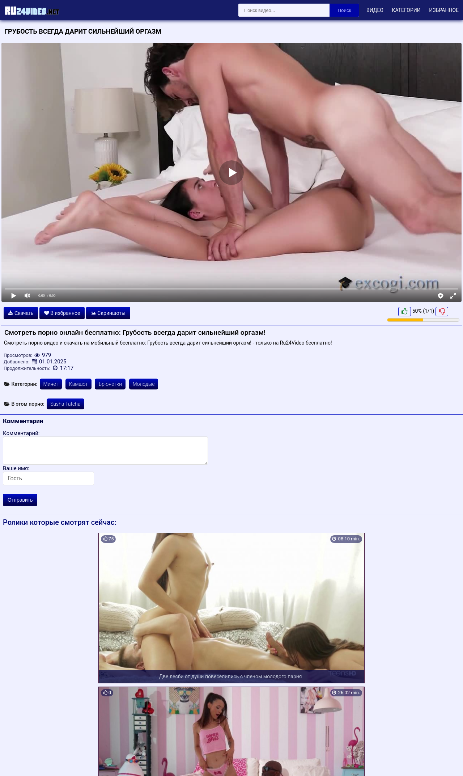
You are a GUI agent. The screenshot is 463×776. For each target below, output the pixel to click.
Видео (374, 10)
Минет (51, 384)
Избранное (444, 10)
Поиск (344, 10)
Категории (406, 10)
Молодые (144, 384)
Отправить (20, 500)
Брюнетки (110, 384)
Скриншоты (108, 313)
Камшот (78, 384)
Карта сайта (16, 762)
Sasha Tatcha (65, 404)
